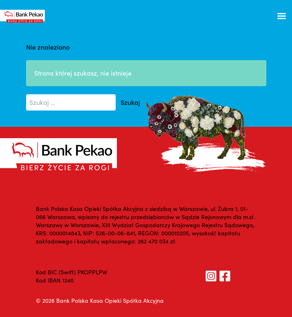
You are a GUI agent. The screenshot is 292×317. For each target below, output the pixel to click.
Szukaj (130, 102)
